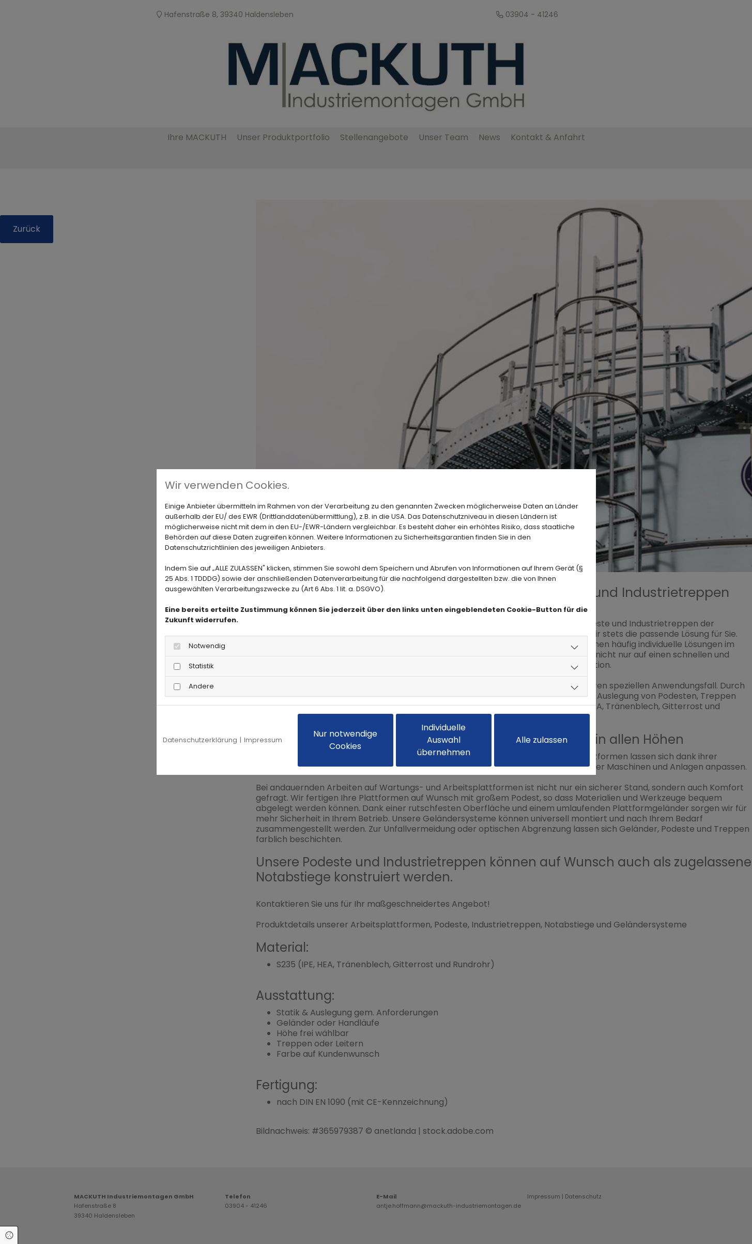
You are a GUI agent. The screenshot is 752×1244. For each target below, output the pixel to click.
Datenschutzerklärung (200, 740)
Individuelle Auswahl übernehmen (443, 740)
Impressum (263, 740)
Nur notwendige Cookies (345, 740)
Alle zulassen (541, 740)
